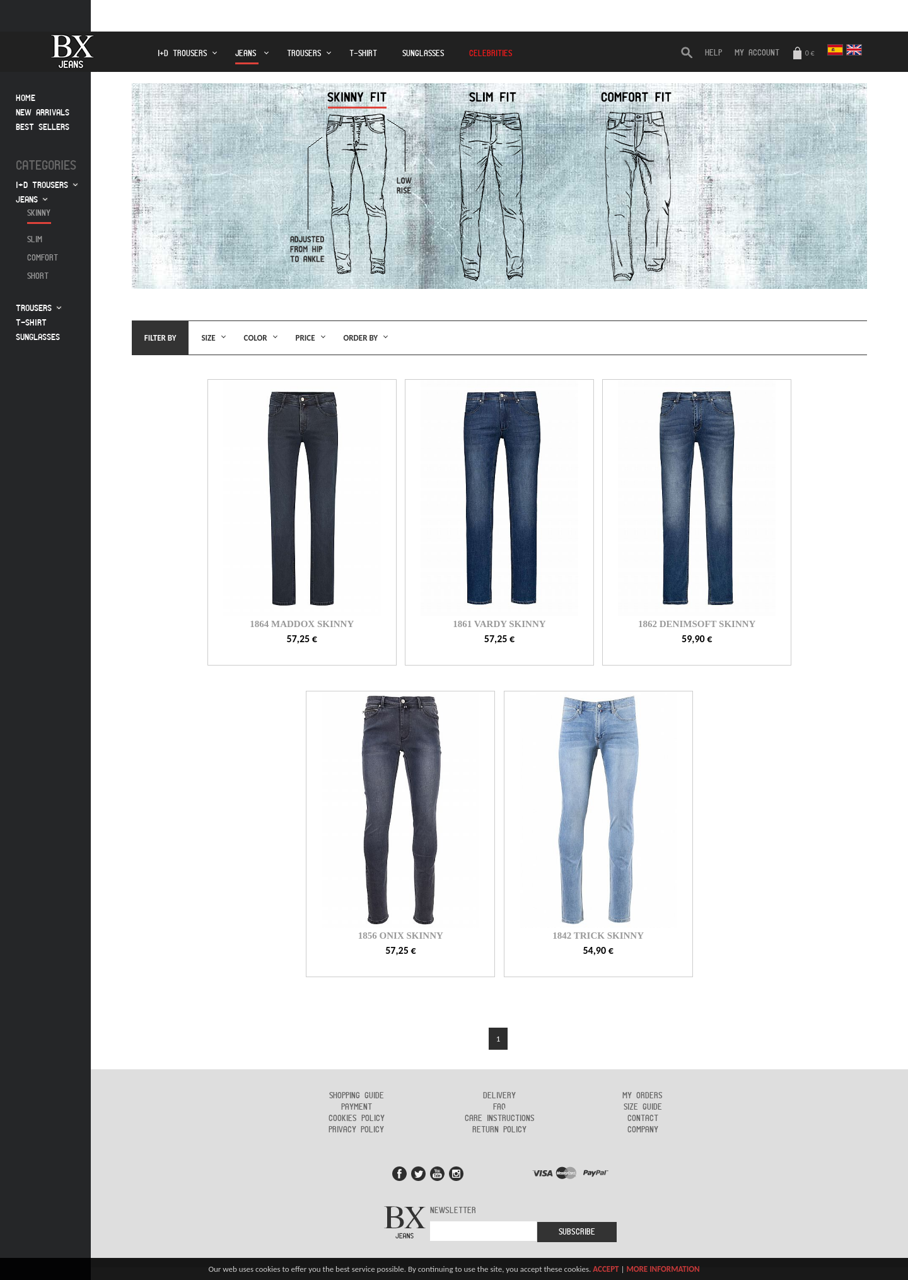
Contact (642, 1118)
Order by (361, 338)
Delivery (499, 1096)
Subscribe (577, 1232)
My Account (757, 53)
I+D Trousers (182, 53)
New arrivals (42, 113)
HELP (713, 53)
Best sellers (42, 127)
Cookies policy (357, 1118)
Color (255, 338)
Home (25, 98)
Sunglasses (423, 53)
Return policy (499, 1130)
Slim (34, 240)
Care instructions (500, 1118)
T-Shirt (363, 53)
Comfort (42, 258)
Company (642, 1130)
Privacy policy (356, 1130)
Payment (356, 1107)
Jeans (247, 57)
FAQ (499, 1107)
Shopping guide (356, 1096)
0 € (803, 53)
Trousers (304, 53)
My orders (642, 1096)
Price (305, 338)
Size (208, 338)
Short (38, 276)
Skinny (38, 213)
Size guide (643, 1107)
